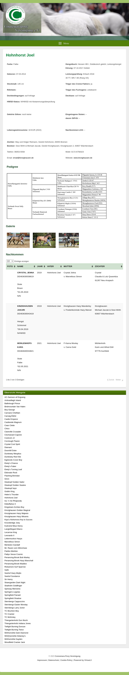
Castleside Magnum (13, 422)
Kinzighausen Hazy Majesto (16, 513)
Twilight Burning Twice (14, 630)
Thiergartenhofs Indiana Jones (17, 623)
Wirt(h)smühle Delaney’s (15, 636)
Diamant (8, 447)
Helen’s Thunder (11, 494)
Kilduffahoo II (10, 504)
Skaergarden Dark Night (14, 582)
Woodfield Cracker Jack (14, 642)
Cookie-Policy (66, 660)
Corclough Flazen (12, 441)
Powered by (83, 660)
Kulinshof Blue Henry (13, 526)
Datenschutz (53, 660)
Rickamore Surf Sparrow (15, 567)
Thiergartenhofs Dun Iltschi (16, 620)
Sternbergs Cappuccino (14, 601)
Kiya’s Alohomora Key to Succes (18, 519)
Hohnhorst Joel (10, 498)
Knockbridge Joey (12, 523)
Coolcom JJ (9, 438)
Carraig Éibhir (10, 416)
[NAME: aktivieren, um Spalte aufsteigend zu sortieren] (26, 266)
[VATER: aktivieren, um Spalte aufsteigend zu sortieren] (54, 266)
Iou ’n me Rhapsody (13, 501)
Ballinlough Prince (12, 403)
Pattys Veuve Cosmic (13, 554)
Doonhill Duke (10, 450)
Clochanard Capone (13, 435)
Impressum (42, 660)
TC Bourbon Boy (11, 611)
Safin (6, 570)
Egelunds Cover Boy (13, 460)
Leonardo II (9, 535)
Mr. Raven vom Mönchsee (15, 548)
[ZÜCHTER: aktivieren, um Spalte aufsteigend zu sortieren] (108, 266)
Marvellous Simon (12, 542)
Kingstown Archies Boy (14, 507)
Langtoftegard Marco (13, 529)
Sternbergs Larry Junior (14, 608)
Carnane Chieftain (12, 413)
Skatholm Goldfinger (13, 586)
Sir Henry (8, 579)
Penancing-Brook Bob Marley (17, 557)
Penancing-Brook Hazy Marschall (18, 560)
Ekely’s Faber (10, 466)
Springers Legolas (12, 592)
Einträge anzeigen (17, 261)
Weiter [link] (118, 380)
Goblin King (9, 491)
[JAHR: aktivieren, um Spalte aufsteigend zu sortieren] (41, 266)
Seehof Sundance (12, 576)
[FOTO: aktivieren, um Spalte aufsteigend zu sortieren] (11, 266)
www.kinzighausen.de (83, 158)
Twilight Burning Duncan (14, 626)
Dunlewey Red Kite (12, 457)
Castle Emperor (11, 419)
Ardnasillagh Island (12, 400)
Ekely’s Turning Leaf (13, 469)
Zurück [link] (111, 380)
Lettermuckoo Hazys (13, 538)
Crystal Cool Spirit (12, 444)
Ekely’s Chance (11, 463)
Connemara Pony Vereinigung (67, 656)
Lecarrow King (10, 532)
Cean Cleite (9, 425)
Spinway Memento (12, 589)
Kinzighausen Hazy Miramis (16, 516)
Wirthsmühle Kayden (13, 639)
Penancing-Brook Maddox (15, 564)
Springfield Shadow (12, 598)
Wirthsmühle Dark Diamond (16, 633)
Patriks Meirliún (11, 551)
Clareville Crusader (12, 432)
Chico (6, 428)
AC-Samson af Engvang (14, 397)
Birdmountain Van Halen (14, 406)
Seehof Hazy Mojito (12, 573)
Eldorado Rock (10, 472)
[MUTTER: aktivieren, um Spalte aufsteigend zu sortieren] (78, 266)
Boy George (9, 410)
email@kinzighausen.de (23, 158)
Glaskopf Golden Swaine (15, 485)
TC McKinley (10, 617)
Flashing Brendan (12, 476)
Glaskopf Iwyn (10, 488)
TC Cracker (9, 614)
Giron (6, 479)
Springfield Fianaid (12, 595)
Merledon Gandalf (12, 545)
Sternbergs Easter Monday (16, 604)
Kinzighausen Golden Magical (17, 510)
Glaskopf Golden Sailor (14, 482)
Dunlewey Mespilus (12, 453)
